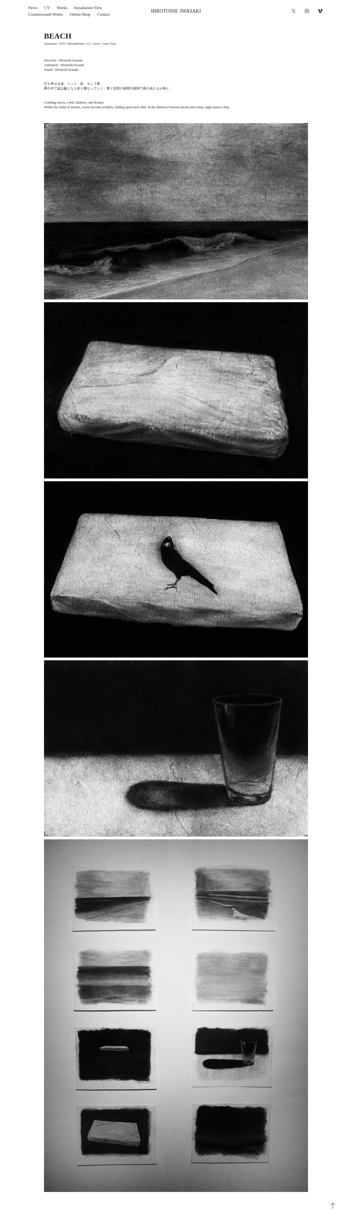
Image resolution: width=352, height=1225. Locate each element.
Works (62, 8)
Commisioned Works (45, 14)
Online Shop (80, 14)
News (32, 8)
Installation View (88, 8)
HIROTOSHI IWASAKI (176, 11)
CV (47, 8)
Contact (103, 14)
